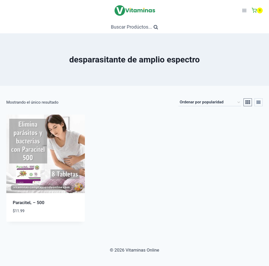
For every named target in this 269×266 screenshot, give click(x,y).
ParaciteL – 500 (28, 202)
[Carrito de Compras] (257, 10)
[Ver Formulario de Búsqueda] (134, 27)
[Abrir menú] (244, 10)
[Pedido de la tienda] (209, 102)
